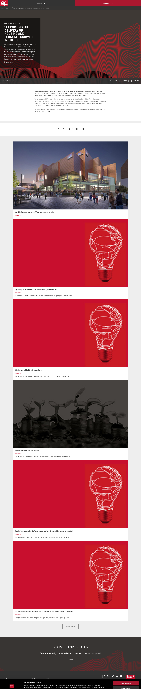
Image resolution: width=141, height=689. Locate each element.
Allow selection (126, 678)
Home (2, 8)
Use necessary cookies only (126, 683)
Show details (94, 685)
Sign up (70, 660)
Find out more (10, 62)
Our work (8, 8)
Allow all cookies (126, 673)
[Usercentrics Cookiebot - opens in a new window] (12, 685)
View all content (71, 627)
